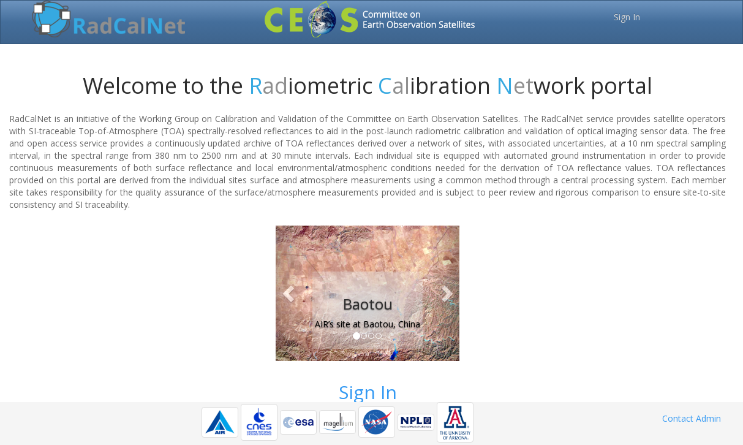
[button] (289, 294)
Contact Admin (691, 418)
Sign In (627, 17)
